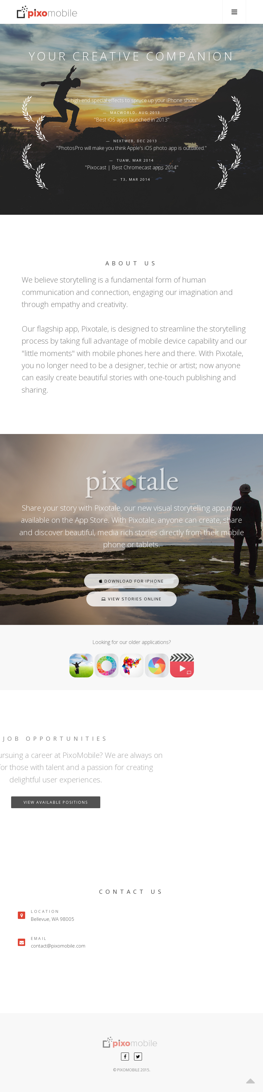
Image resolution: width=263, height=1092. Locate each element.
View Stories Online (131, 599)
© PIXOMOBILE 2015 (131, 1070)
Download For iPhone (131, 581)
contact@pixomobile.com (58, 945)
